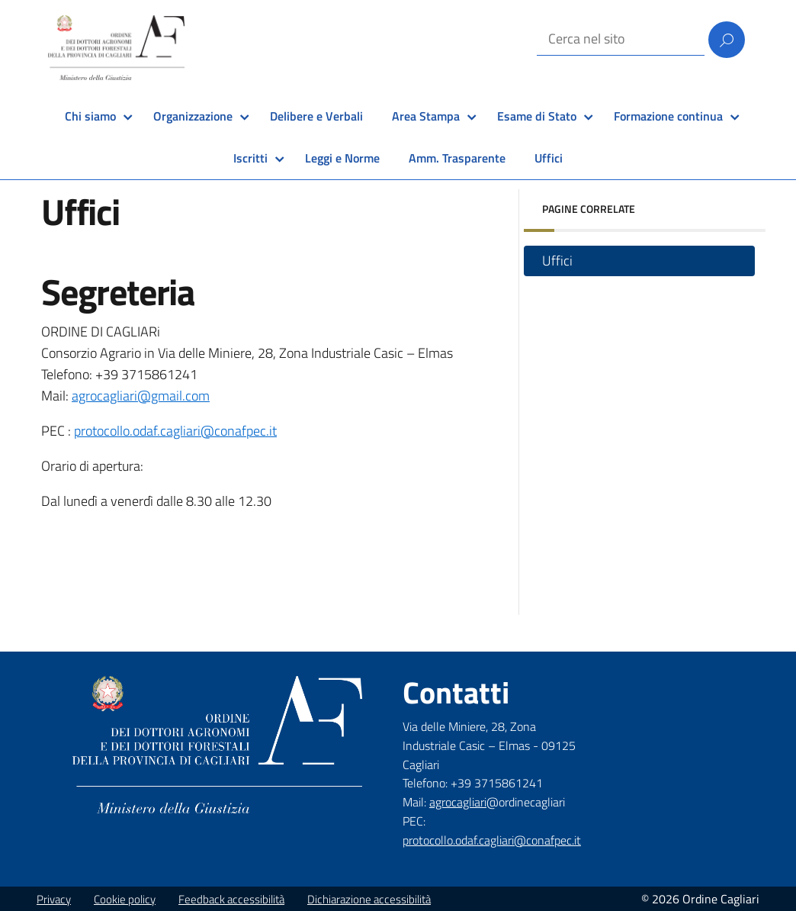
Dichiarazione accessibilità (369, 899)
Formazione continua (668, 116)
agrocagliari (457, 802)
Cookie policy (125, 899)
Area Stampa (426, 116)
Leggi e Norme (342, 158)
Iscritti (250, 158)
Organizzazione (193, 116)
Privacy (54, 899)
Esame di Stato (536, 116)
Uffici (548, 158)
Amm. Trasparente (457, 158)
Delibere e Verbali (316, 116)
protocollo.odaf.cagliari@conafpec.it (175, 430)
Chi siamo (90, 116)
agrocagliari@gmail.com (141, 395)
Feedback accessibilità (231, 899)
